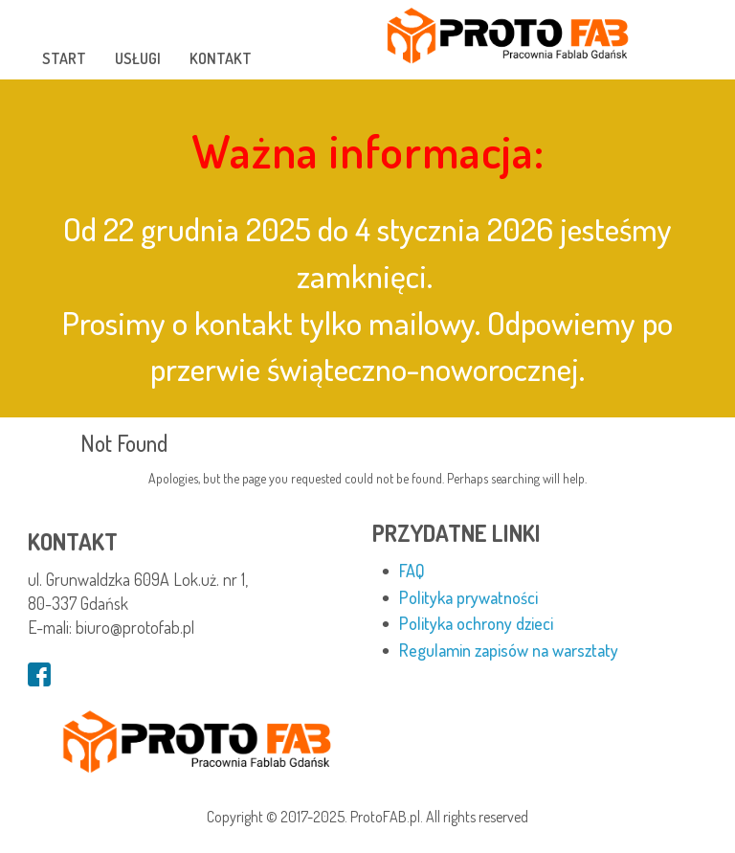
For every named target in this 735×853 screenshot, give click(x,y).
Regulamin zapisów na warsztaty (508, 650)
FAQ (412, 570)
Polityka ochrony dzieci (476, 623)
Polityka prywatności (468, 597)
